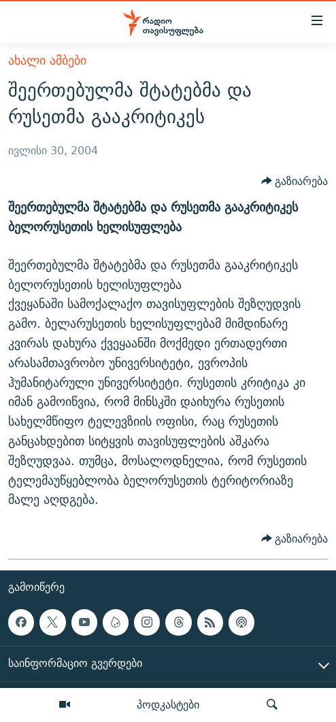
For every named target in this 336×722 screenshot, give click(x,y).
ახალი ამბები (47, 60)
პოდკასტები (168, 704)
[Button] (295, 181)
